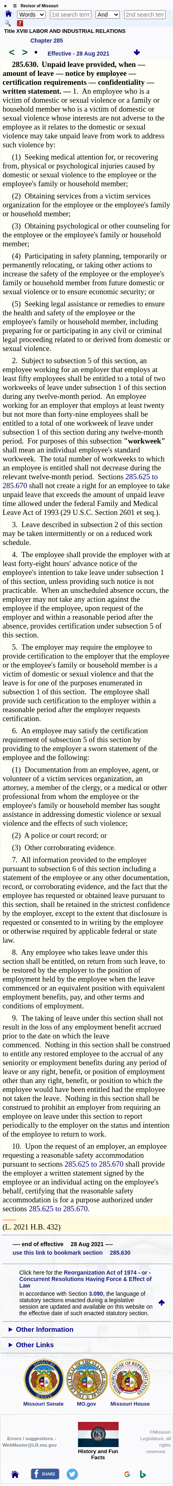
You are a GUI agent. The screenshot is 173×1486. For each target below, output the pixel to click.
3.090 (96, 1293)
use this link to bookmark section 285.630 (71, 1252)
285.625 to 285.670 (94, 1164)
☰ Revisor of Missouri (33, 6)
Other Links (35, 1345)
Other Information (45, 1329)
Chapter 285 (46, 40)
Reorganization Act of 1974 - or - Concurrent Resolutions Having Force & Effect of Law (85, 1279)
